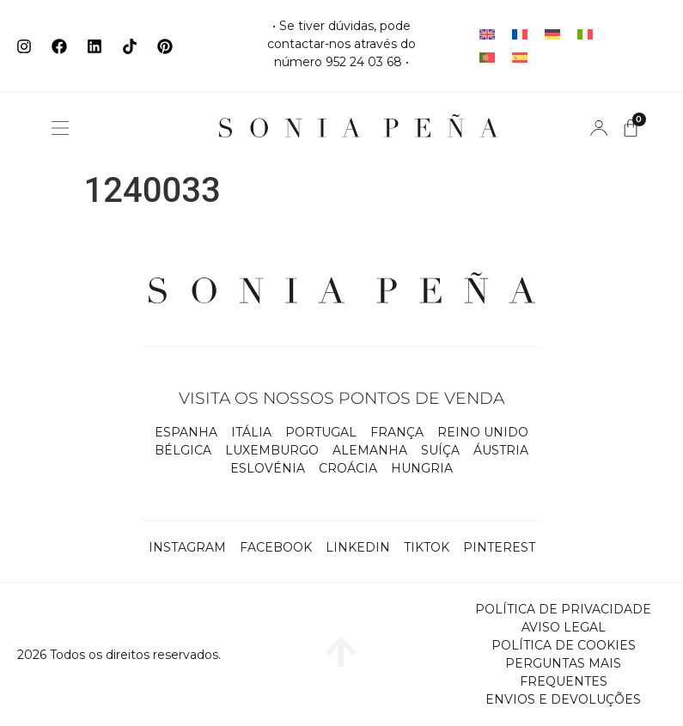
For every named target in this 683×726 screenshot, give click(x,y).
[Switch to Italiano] (585, 34)
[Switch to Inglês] (487, 34)
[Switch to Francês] (519, 34)
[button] (60, 128)
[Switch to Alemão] (552, 34)
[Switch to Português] (487, 58)
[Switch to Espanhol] (519, 58)
